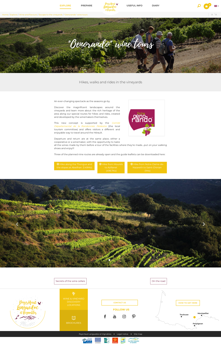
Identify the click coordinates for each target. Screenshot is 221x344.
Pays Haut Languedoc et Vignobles (95, 334)
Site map (138, 334)
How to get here (187, 303)
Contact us (119, 303)
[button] (65, 6)
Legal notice (122, 334)
